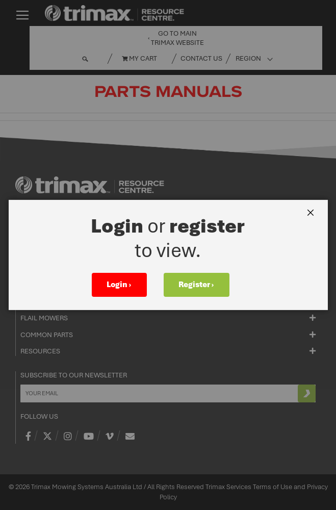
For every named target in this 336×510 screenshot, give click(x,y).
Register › (196, 284)
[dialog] (168, 255)
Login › (119, 284)
